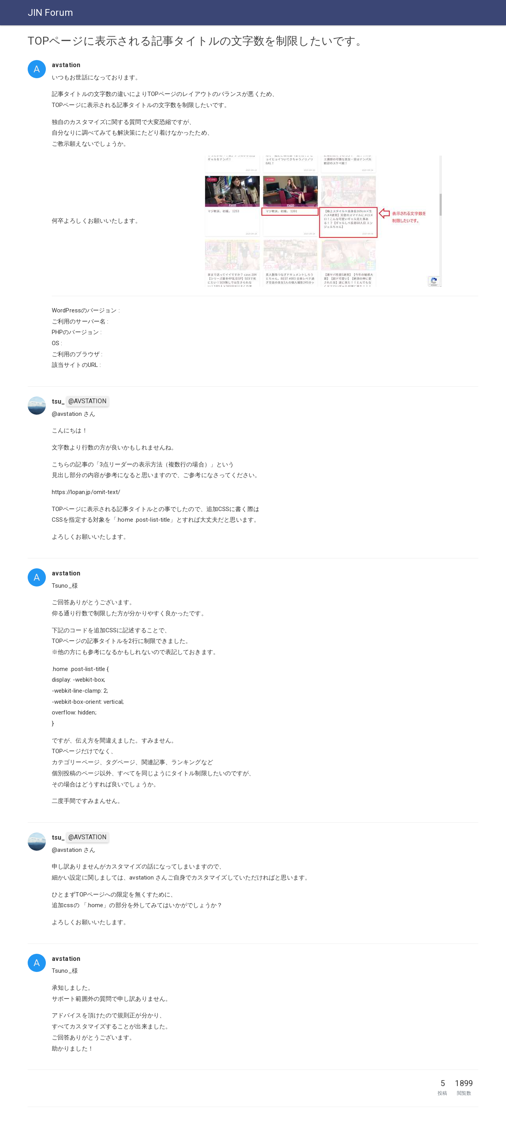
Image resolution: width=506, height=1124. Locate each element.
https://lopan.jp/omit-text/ (86, 492)
